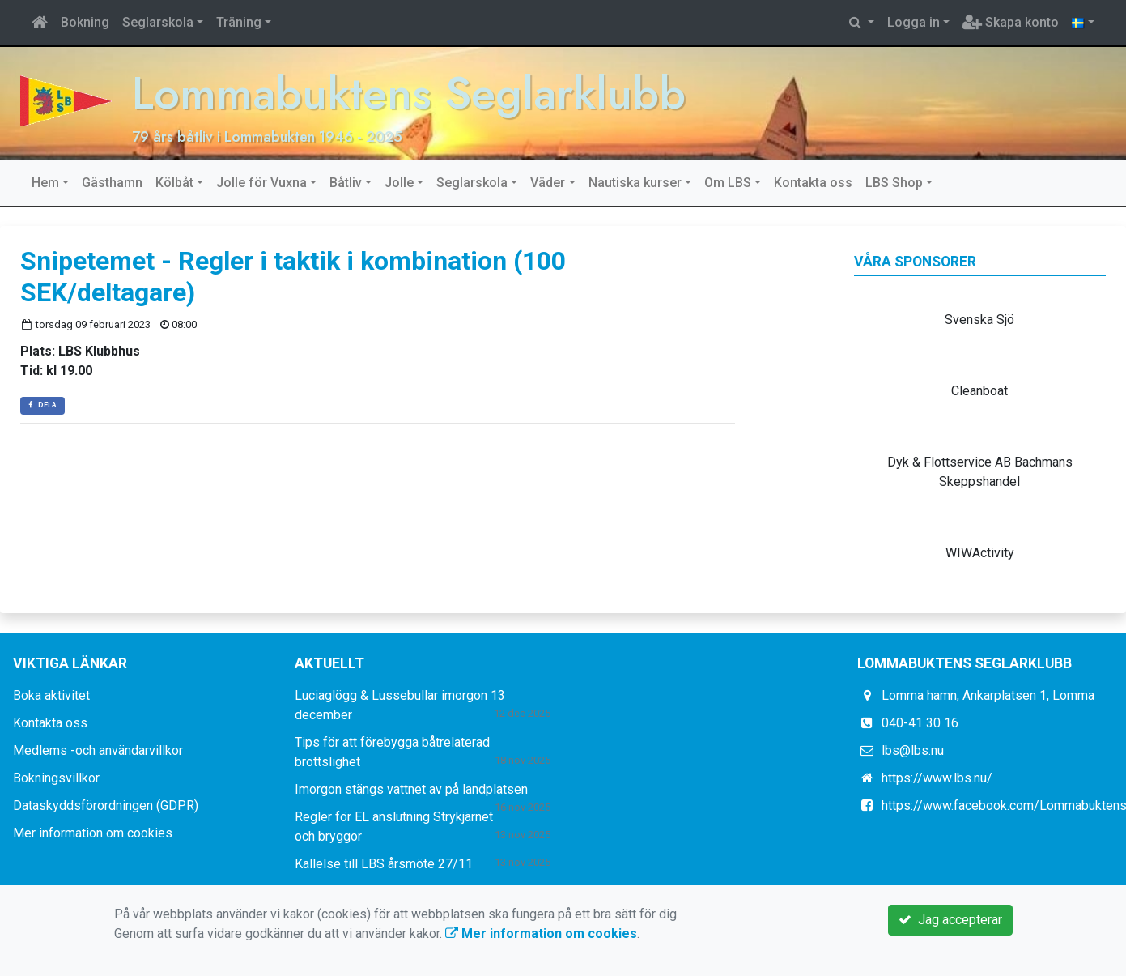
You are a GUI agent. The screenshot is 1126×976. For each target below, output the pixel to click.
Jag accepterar (950, 919)
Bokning (85, 22)
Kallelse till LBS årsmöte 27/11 (384, 864)
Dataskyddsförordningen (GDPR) (105, 805)
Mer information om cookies (92, 833)
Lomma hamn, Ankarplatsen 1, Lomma (988, 695)
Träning (238, 22)
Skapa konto (1010, 22)
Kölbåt (174, 182)
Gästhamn (112, 182)
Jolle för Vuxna (261, 182)
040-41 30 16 (920, 723)
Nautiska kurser (635, 182)
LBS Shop (894, 182)
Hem (45, 182)
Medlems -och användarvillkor (98, 750)
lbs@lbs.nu (913, 750)
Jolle (399, 182)
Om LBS (727, 182)
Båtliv (345, 182)
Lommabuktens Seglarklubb (409, 93)
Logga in (913, 22)
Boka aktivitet (51, 695)
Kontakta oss (813, 182)
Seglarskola (157, 22)
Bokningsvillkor (56, 778)
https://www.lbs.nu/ (937, 778)
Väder (547, 182)
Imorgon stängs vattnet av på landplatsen (411, 789)
